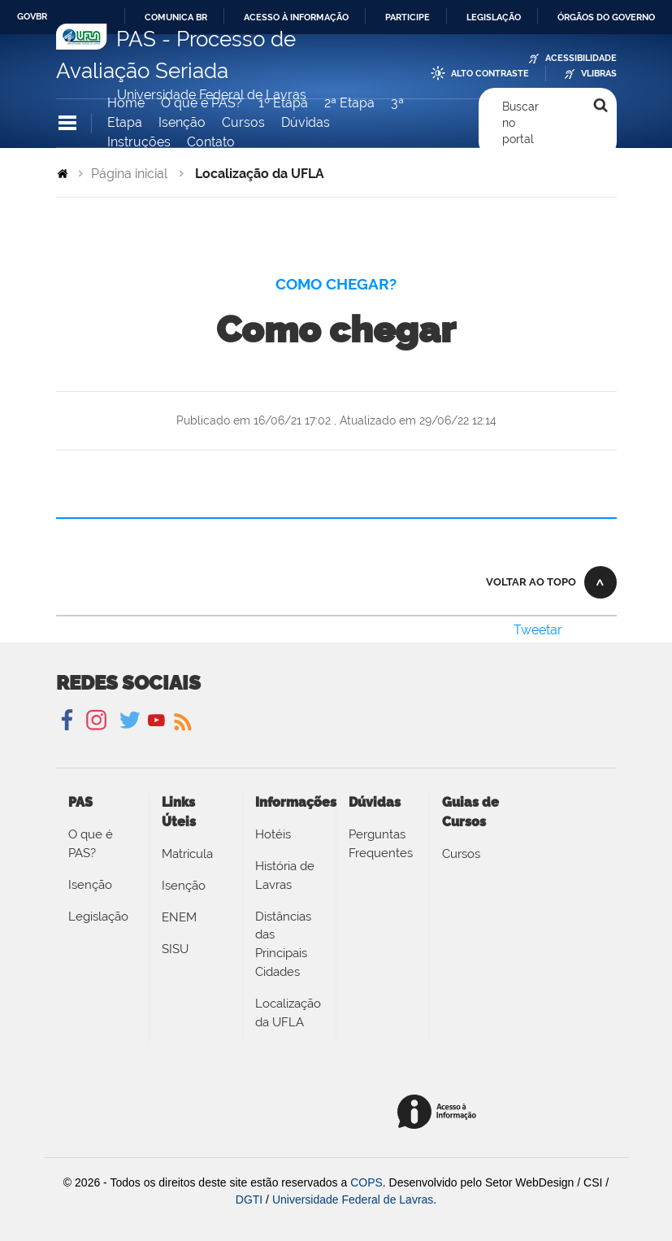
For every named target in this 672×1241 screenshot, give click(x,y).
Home (126, 103)
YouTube (156, 721)
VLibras (599, 73)
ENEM (179, 917)
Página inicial (129, 173)
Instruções (139, 142)
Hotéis (273, 834)
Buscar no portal (520, 123)
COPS (366, 1182)
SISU (175, 949)
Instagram (93, 721)
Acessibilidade (581, 58)
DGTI (249, 1199)
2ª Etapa (349, 103)
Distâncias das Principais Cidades (283, 944)
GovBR (32, 16)
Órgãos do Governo (606, 17)
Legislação (493, 17)
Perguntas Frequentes (381, 843)
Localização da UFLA (288, 1013)
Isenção (182, 122)
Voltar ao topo (531, 582)
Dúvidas (305, 122)
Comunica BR (176, 17)
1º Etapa (283, 103)
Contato (211, 142)
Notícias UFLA (181, 721)
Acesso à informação (296, 17)
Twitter (131, 721)
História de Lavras (284, 875)
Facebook (68, 721)
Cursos (243, 122)
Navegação (67, 123)
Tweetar (538, 630)
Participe (407, 17)
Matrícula (187, 854)
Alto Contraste (490, 73)
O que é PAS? (201, 103)
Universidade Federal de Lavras (352, 1199)
